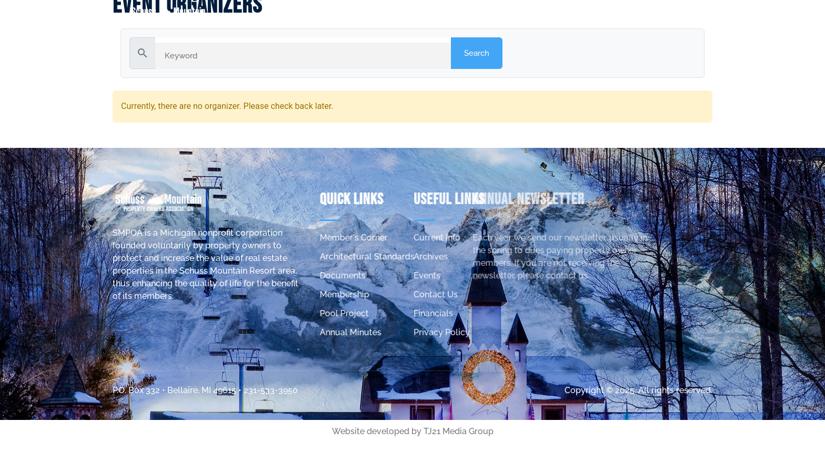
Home (459, 14)
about (515, 14)
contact (699, 14)
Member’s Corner (609, 14)
